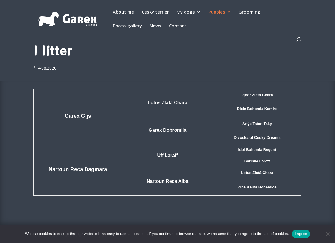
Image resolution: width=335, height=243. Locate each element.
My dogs (186, 12)
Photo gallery (127, 25)
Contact (177, 25)
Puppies (216, 12)
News (155, 25)
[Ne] (328, 234)
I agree (301, 234)
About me (123, 12)
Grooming (249, 12)
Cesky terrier (155, 12)
